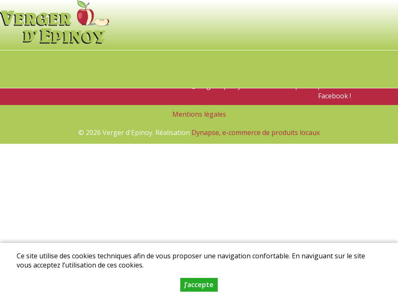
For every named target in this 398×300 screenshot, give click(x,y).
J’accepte (199, 285)
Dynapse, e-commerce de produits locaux (256, 132)
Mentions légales (199, 114)
